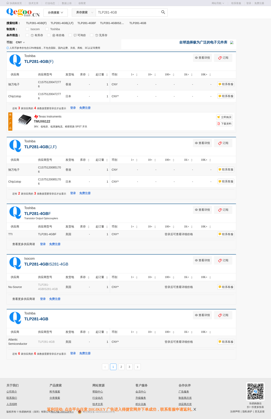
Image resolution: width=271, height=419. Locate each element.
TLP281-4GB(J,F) (62, 23)
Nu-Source (15, 287)
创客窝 (82, 3)
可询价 (77, 35)
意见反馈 (260, 411)
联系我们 (11, 397)
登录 (250, 3)
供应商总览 (185, 404)
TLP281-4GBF (86, 23)
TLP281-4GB (137, 23)
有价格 (56, 35)
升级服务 (141, 397)
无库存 (98, 35)
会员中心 (141, 391)
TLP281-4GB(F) (36, 23)
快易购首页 (14, 3)
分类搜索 (55, 397)
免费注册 (259, 3)
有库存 (34, 35)
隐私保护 (247, 411)
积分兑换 (141, 404)
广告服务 (184, 391)
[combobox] (84, 12)
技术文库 (33, 3)
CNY (20, 42)
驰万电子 (14, 84)
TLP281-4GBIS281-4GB (112, 23)
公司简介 (11, 391)
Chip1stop (14, 96)
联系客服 (236, 3)
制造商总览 (185, 397)
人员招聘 (11, 404)
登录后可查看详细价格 (179, 234)
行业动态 (50, 3)
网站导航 (218, 3)
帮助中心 (97, 391)
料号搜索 (55, 391)
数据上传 (67, 3)
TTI (10, 234)
